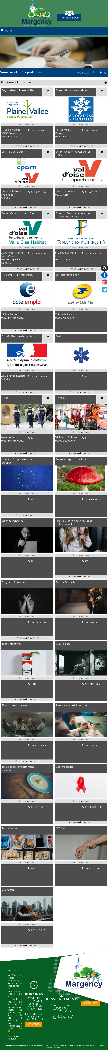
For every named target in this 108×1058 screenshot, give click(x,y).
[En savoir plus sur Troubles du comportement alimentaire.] (27, 801)
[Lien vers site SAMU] (81, 367)
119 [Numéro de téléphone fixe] (32, 561)
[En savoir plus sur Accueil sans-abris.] (27, 862)
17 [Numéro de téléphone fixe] (32, 438)
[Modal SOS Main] (81, 859)
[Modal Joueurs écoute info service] (81, 736)
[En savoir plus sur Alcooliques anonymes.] (27, 739)
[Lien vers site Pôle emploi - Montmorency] (27, 305)
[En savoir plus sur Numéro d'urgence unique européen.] (27, 493)
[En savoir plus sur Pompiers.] (81, 432)
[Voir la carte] (47, 92)
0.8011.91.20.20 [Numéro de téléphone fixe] (93, 622)
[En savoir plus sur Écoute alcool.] (81, 678)
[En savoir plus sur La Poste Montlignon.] (81, 309)
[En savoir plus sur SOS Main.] (81, 862)
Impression (105, 72)
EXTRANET (90, 1003)
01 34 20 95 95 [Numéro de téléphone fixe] (39, 376)
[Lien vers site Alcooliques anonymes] (27, 736)
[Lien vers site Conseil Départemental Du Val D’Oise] (81, 182)
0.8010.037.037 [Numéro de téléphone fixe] (39, 807)
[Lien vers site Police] (27, 428)
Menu (8, 30)
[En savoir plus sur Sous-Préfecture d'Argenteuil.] (27, 370)
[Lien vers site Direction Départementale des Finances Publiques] (81, 244)
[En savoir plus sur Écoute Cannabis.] (81, 616)
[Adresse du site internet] (27, 146)
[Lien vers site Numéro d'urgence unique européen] (27, 490)
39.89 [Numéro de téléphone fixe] (34, 684)
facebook (93, 72)
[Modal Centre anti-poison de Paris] (81, 490)
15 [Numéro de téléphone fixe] (86, 376)
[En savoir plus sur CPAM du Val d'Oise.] (27, 186)
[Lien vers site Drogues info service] (27, 613)
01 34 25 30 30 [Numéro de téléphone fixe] (93, 192)
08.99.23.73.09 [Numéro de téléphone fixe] (93, 868)
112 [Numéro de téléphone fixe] (32, 499)
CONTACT (33, 1024)
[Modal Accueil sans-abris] (27, 859)
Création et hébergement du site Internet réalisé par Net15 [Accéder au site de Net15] (27, 1045)
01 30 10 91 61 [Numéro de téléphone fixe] (38, 130)
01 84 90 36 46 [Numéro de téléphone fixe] (39, 192)
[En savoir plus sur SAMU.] (81, 370)
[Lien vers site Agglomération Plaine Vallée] (27, 121)
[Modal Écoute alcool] (81, 674)
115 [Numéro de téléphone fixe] (32, 868)
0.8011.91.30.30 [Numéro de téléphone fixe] (93, 684)
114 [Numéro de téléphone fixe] (86, 561)
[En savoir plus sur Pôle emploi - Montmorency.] (27, 309)
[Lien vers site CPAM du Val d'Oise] (27, 182)
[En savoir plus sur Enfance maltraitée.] (27, 555)
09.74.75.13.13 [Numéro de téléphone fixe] (92, 745)
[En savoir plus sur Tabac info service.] (27, 678)
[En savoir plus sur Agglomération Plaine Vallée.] (27, 124)
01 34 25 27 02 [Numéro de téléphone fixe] (93, 253)
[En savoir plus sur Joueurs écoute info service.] (81, 739)
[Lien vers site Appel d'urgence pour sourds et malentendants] (81, 551)
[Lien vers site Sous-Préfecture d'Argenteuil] (27, 367)
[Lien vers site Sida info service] (81, 797)
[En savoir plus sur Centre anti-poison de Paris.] (81, 493)
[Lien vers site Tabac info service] (27, 674)
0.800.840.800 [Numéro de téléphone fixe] (93, 807)
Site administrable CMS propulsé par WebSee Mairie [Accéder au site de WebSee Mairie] (73, 1045)
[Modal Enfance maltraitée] (27, 551)
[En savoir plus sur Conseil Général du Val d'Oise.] (27, 247)
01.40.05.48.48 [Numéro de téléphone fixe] (93, 499)
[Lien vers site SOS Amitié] (27, 920)
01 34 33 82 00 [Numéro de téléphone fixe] (39, 253)
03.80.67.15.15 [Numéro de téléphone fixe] (38, 930)
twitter (97, 72)
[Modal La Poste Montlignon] (81, 305)
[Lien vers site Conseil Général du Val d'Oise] (27, 244)
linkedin (101, 72)
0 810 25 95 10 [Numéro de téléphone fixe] (93, 130)
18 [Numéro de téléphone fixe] (86, 438)
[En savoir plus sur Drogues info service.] (27, 616)
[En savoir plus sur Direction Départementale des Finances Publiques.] (81, 247)
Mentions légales (13, 1037)
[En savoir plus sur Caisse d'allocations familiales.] (81, 124)
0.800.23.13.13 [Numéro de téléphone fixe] (38, 622)
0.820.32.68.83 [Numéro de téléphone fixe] (39, 745)
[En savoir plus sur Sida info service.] (81, 801)
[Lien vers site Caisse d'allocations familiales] (81, 121)
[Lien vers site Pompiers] (81, 428)
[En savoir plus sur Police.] (27, 432)
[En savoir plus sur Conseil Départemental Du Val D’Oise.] (81, 186)
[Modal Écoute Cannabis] (81, 613)
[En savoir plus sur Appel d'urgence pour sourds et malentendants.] (81, 555)
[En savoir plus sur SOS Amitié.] (27, 924)
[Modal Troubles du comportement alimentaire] (27, 798)
